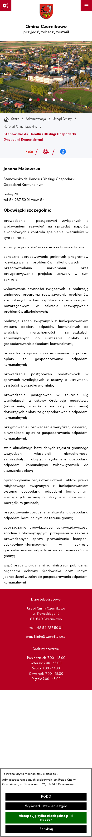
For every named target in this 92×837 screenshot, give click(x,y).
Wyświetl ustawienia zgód (46, 806)
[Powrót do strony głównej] (11, 119)
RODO (46, 797)
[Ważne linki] (5, 5)
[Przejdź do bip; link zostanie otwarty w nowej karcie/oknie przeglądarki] (29, 152)
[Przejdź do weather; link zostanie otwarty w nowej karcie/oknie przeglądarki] (46, 152)
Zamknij (46, 829)
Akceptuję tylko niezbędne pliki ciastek (46, 818)
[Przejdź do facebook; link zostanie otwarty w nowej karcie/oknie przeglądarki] (63, 152)
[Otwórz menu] (86, 5)
